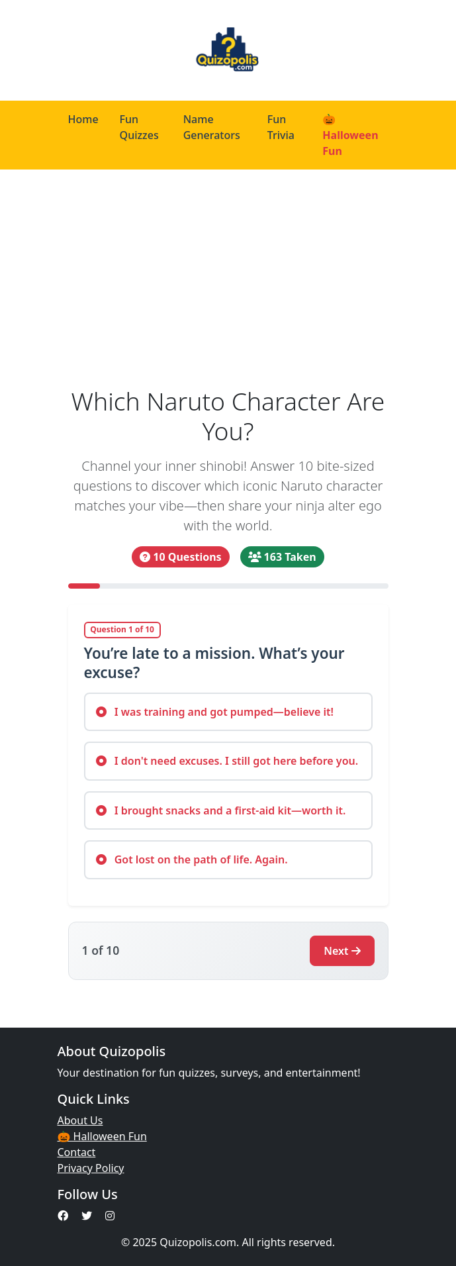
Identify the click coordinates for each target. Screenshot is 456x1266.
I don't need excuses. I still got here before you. (227, 761)
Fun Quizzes (139, 127)
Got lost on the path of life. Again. (192, 859)
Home (83, 119)
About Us (80, 1120)
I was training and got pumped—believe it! (215, 712)
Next (342, 951)
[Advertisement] (228, 278)
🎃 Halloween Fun (350, 135)
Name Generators (211, 127)
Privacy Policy (91, 1168)
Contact (77, 1152)
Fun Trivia (281, 127)
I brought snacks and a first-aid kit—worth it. (221, 810)
